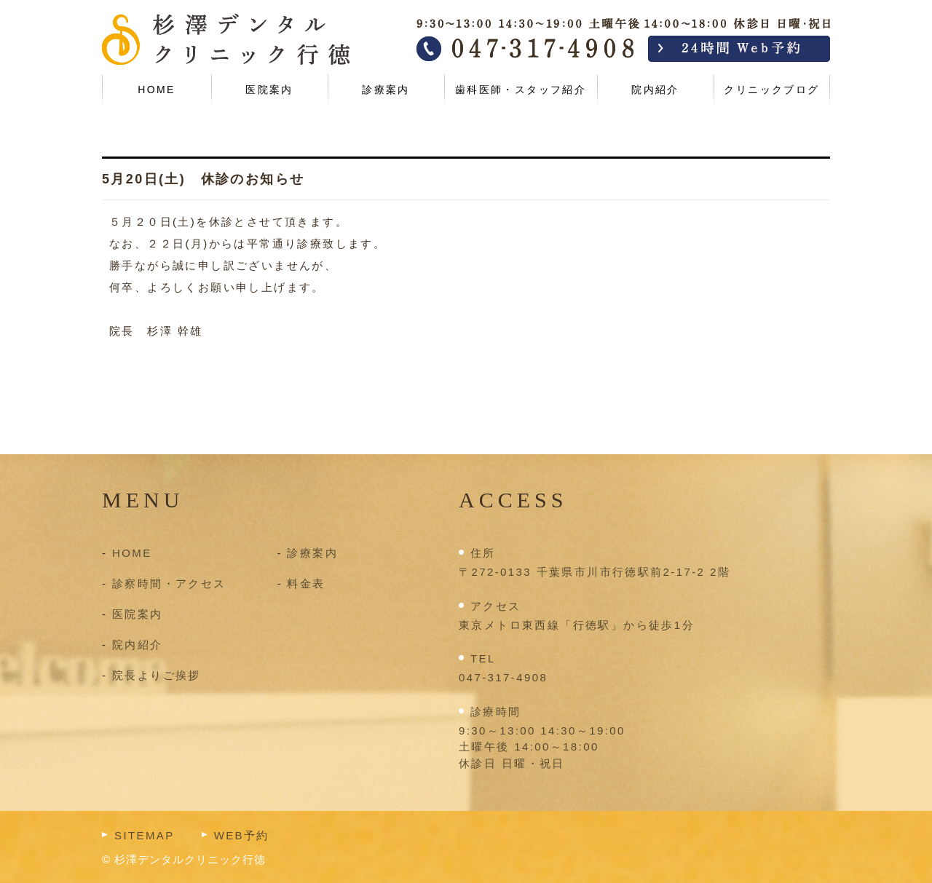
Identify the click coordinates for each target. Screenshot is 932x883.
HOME (156, 89)
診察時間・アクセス (169, 583)
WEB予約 (241, 835)
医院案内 (269, 89)
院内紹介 (655, 89)
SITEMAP (144, 835)
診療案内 (386, 89)
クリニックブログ (771, 89)
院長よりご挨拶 (156, 675)
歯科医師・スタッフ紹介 (520, 89)
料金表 (306, 583)
